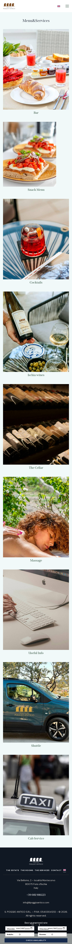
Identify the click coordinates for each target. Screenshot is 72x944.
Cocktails (36, 282)
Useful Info (36, 652)
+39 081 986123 (36, 895)
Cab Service (36, 838)
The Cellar (36, 467)
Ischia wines (36, 374)
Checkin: (11, 929)
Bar (36, 112)
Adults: (10, 934)
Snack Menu (36, 189)
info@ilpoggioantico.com (36, 902)
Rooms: (42, 934)
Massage (36, 560)
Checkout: (44, 929)
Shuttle (36, 745)
